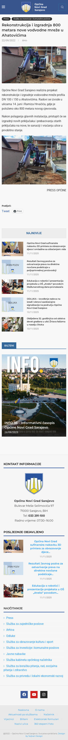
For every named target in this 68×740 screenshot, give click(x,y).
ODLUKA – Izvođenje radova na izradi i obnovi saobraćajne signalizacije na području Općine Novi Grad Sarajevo (44, 303)
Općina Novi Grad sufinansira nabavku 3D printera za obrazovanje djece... (45, 547)
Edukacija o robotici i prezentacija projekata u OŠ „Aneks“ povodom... (45, 589)
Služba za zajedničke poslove (24, 624)
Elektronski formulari (46, 719)
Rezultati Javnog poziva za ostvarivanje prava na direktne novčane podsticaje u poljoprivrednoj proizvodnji (43, 265)
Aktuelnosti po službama (23, 714)
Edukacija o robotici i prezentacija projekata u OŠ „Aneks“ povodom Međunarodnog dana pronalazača (45, 283)
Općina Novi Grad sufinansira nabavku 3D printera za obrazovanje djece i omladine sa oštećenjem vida (46, 246)
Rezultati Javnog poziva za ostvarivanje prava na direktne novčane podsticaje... (45, 569)
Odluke (10, 636)
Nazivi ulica (21, 723)
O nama (40, 709)
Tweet (5, 211)
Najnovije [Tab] (34, 233)
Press (9, 618)
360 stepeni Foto (44, 723)
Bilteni (24, 719)
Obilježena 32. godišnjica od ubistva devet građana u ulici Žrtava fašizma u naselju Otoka (46, 321)
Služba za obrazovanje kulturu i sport (29, 642)
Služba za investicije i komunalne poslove (32, 648)
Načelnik (49, 714)
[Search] (62, 7)
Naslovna (23, 709)
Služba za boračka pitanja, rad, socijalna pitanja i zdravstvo (30, 668)
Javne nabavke (15, 654)
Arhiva (10, 629)
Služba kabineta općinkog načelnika (29, 660)
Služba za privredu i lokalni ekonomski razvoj (34, 676)
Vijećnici (9, 719)
